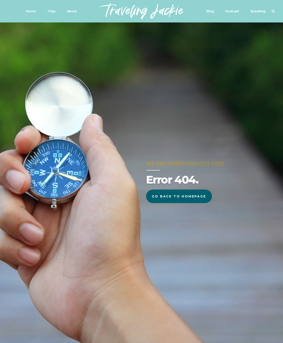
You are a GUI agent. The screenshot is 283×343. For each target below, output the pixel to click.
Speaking (258, 11)
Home (31, 11)
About (72, 11)
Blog (210, 11)
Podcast (232, 11)
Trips (51, 11)
